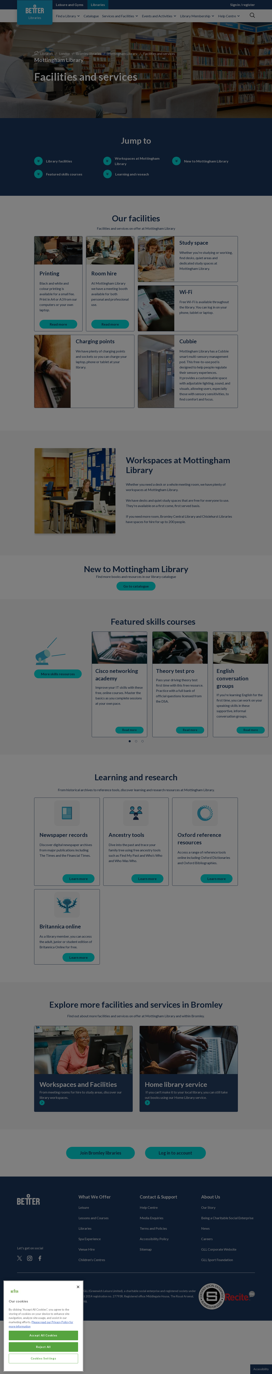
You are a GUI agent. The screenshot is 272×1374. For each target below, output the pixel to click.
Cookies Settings (43, 1365)
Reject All (43, 1354)
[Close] (78, 1294)
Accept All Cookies (43, 1342)
